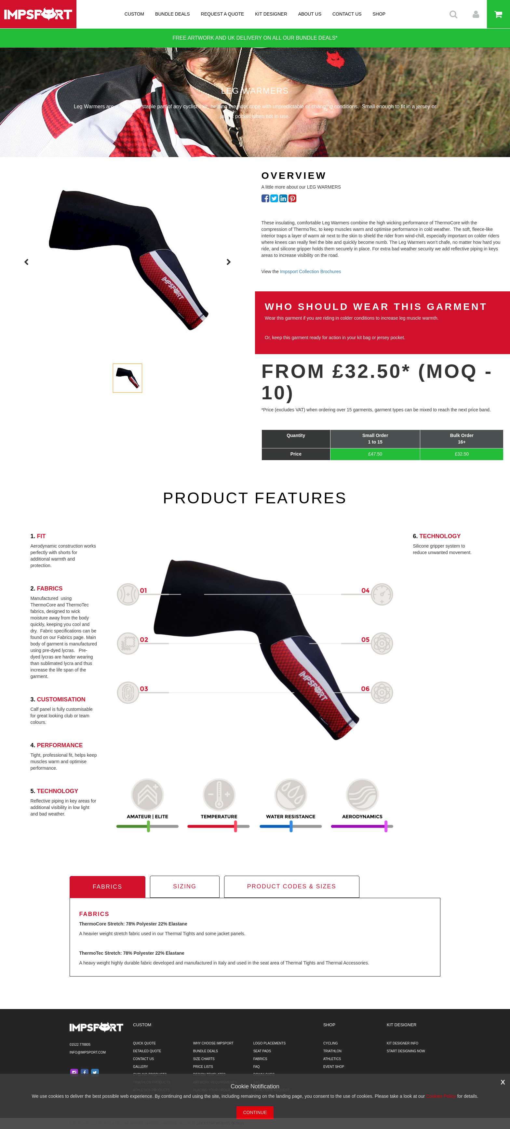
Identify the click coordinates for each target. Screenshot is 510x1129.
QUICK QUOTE (144, 1043)
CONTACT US (347, 14)
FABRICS (260, 1059)
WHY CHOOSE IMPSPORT (213, 1043)
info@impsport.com (88, 1052)
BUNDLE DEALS (172, 14)
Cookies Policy (441, 1096)
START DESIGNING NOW (406, 1051)
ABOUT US (309, 14)
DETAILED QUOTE (147, 1051)
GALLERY (140, 1067)
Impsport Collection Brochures (310, 271)
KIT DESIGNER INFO (402, 1043)
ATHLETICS (332, 1059)
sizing (184, 886)
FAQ (256, 1067)
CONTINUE (255, 1112)
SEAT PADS (262, 1051)
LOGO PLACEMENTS (269, 1043)
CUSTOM (134, 14)
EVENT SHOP (333, 1067)
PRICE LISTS (203, 1067)
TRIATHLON (332, 1051)
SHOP (379, 14)
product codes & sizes (291, 886)
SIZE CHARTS (204, 1059)
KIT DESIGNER (271, 14)
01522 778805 (80, 1044)
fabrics (107, 886)
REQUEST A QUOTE (222, 14)
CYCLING (330, 1043)
